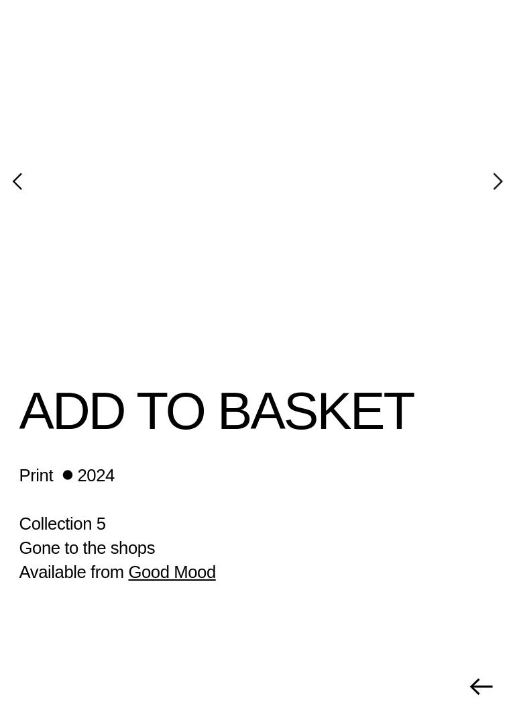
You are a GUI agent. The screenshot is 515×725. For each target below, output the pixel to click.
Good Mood (171, 572)
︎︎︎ (481, 687)
